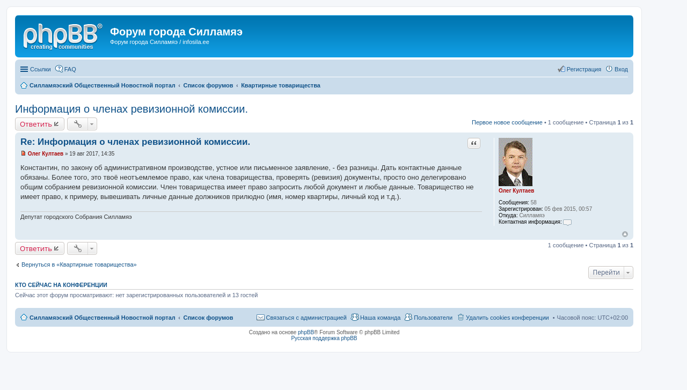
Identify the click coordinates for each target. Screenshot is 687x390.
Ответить (36, 124)
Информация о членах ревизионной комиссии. (131, 109)
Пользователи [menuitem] (433, 317)
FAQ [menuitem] (70, 69)
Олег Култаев (516, 191)
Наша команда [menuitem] (380, 317)
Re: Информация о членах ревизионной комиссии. (135, 142)
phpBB (306, 332)
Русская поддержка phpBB (324, 338)
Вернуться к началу (625, 234)
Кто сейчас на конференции (61, 285)
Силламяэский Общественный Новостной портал (103, 317)
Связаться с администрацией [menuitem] (306, 317)
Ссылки (40, 69)
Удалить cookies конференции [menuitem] (507, 317)
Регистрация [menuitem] (584, 69)
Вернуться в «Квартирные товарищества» (79, 264)
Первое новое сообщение (507, 122)
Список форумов (208, 317)
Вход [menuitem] (621, 69)
